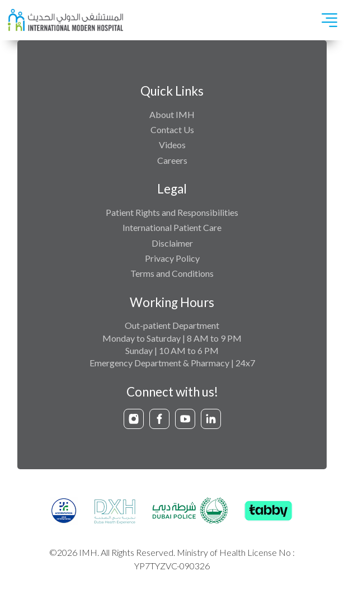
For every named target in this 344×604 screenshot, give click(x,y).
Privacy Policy (172, 258)
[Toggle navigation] (329, 20)
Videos (172, 144)
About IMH (172, 114)
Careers (172, 160)
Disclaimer (172, 243)
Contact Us (172, 129)
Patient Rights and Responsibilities (172, 212)
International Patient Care (172, 227)
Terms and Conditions (172, 273)
